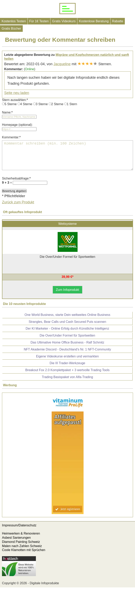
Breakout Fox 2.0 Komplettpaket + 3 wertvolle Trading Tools (67, 370)
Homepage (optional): (17, 124)
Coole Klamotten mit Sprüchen (23, 550)
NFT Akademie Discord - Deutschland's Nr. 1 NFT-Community (67, 349)
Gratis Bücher (11, 28)
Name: (7, 112)
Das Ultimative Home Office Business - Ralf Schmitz (67, 342)
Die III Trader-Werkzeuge (67, 363)
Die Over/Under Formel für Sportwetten (67, 335)
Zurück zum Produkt (18, 202)
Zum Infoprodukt (67, 289)
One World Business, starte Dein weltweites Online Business (67, 314)
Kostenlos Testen (14, 21)
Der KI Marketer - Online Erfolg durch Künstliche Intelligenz (67, 328)
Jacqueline (62, 64)
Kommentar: (11, 137)
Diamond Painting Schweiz (21, 541)
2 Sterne (57, 104)
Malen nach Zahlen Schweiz (22, 546)
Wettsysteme (67, 223)
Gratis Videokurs (64, 21)
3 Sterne (42, 104)
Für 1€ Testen (39, 21)
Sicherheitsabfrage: (16, 178)
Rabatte (117, 21)
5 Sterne (11, 104)
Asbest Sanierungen (16, 537)
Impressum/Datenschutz (19, 525)
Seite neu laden (16, 93)
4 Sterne (26, 104)
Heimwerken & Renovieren (21, 533)
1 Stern (72, 104)
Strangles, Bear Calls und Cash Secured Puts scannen (67, 321)
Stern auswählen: (15, 100)
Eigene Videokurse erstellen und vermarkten (67, 356)
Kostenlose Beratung (94, 21)
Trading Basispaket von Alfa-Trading (67, 377)
